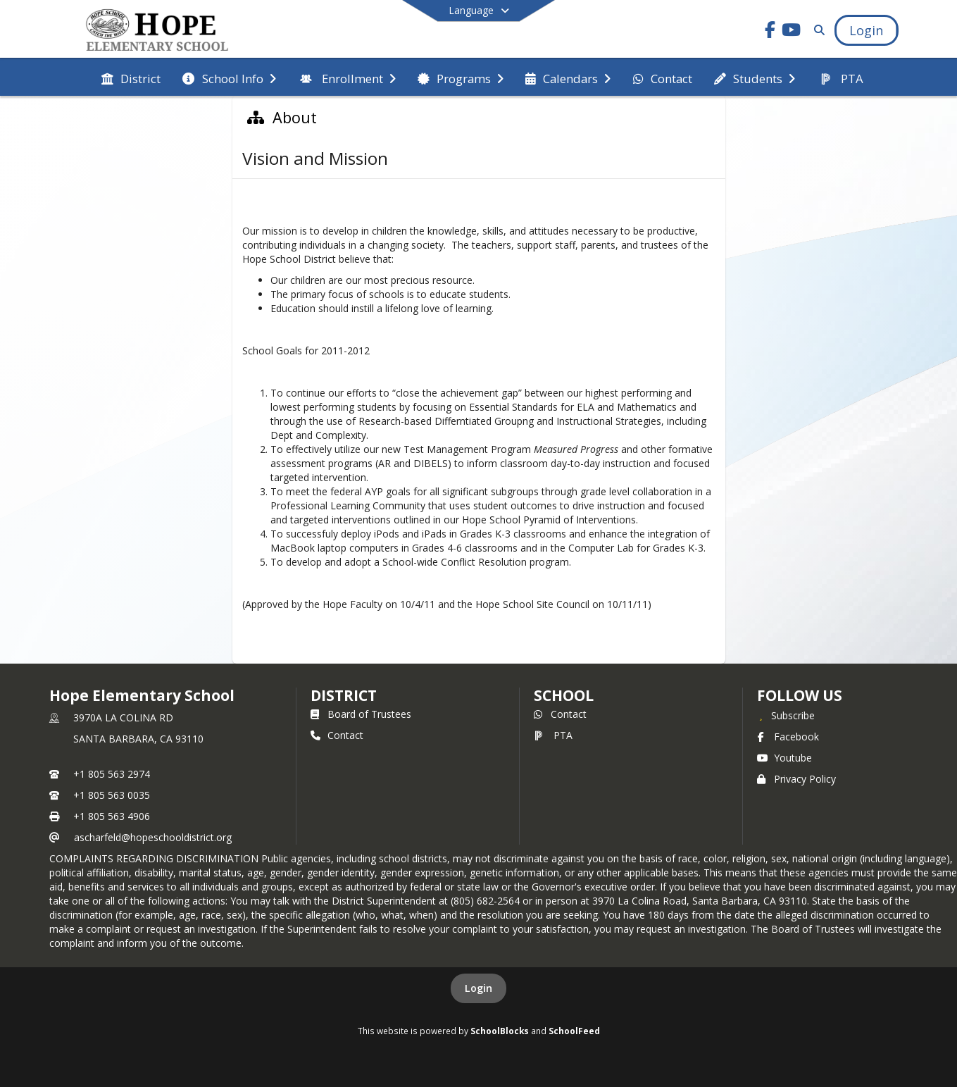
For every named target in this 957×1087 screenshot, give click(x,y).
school (564, 695)
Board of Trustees (361, 714)
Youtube (784, 757)
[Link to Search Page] (816, 30)
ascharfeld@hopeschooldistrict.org (153, 837)
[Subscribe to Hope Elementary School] (786, 715)
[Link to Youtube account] (790, 32)
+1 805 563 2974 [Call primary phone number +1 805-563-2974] (111, 774)
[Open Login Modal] (866, 30)
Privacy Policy (796, 778)
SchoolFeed (574, 1030)
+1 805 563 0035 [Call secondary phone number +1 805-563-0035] (111, 795)
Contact (337, 735)
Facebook (788, 736)
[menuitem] (131, 77)
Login (478, 988)
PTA (553, 735)
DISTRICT (344, 695)
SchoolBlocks (499, 1030)
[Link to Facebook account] (769, 32)
